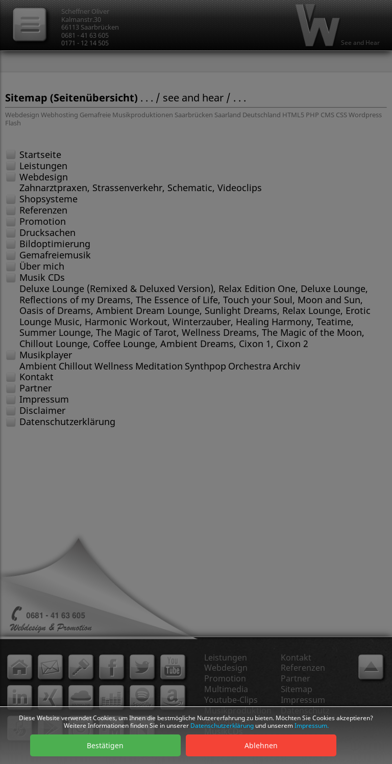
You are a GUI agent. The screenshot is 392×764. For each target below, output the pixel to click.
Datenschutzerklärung (222, 725)
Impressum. (312, 725)
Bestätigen (105, 745)
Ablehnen (261, 745)
